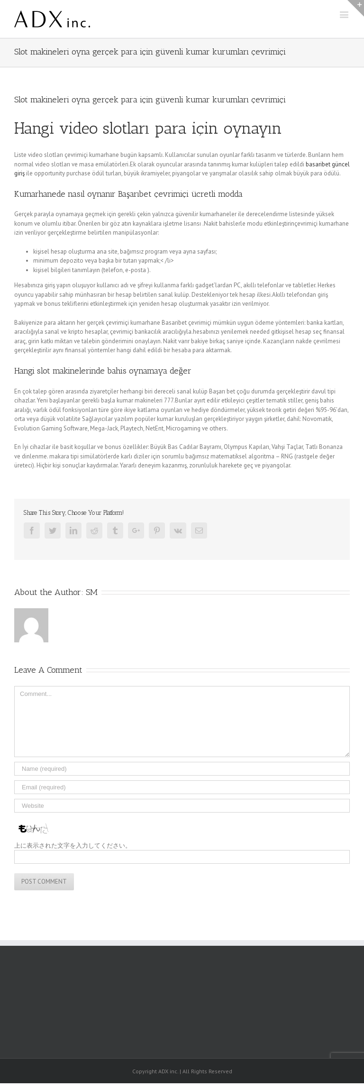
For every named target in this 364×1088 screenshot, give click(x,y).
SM (92, 592)
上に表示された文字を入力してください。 (72, 845)
